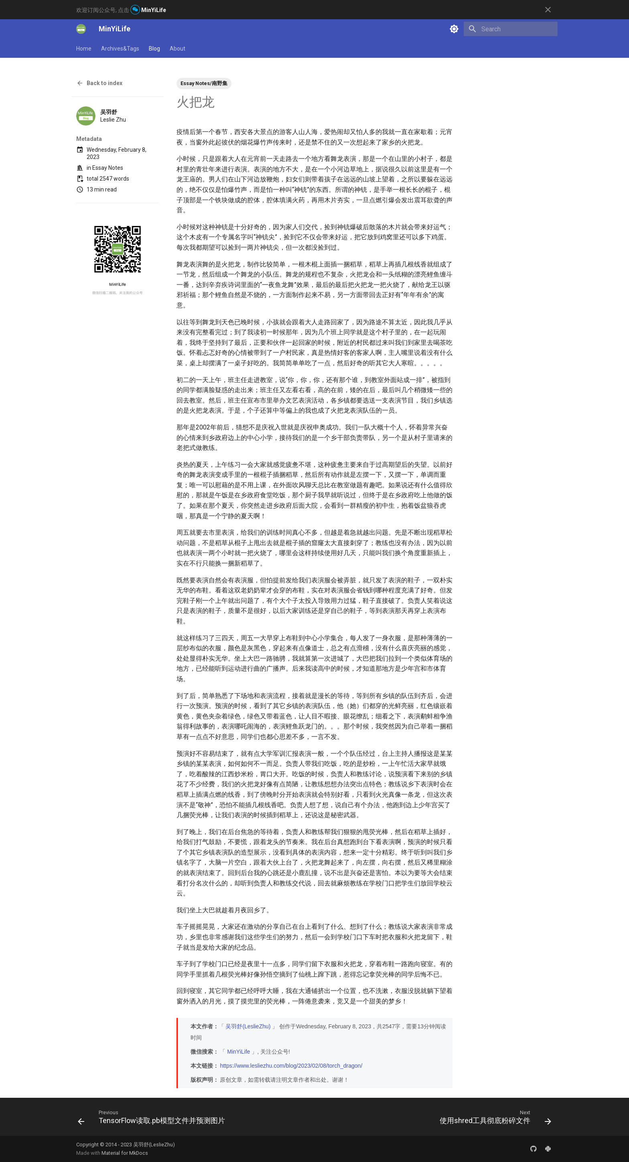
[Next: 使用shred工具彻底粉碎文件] (494, 1119)
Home (83, 48)
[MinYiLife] (81, 29)
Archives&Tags (120, 48)
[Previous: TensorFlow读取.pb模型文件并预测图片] (153, 1119)
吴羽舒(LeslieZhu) (247, 1026)
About (177, 48)
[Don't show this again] (548, 9)
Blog (154, 48)
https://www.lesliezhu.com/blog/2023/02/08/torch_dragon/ (291, 1065)
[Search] (511, 29)
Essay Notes (107, 168)
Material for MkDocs (124, 1153)
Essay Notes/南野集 (204, 83)
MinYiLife (238, 1051)
